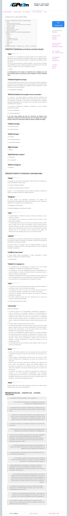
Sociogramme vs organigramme (12, 39)
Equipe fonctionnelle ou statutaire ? (13, 29)
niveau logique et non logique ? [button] (15, 89)
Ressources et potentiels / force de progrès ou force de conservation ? (19, 24)
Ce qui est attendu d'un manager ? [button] (15, 185)
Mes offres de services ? (57, 43)
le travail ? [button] (10, 136)
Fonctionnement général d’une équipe (13, 23)
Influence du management (11, 30)
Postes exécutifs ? (55, 45)
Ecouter (8, 43)
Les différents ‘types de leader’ (12, 38)
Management (9, 34)
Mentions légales (52, 513)
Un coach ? (54, 66)
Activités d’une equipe (10, 27)
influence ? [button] (10, 167)
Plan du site (35, 513)
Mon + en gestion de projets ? (58, 52)
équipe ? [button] (10, 69)
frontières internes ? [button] (13, 129)
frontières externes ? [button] (13, 126)
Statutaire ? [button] (11, 157)
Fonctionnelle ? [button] (11, 160)
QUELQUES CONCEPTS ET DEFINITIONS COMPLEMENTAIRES (18, 32)
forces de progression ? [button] (13, 110)
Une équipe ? (54, 64)
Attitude (8, 44)
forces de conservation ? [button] (13, 113)
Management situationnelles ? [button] (15, 205)
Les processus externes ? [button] (13, 142)
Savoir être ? (54, 37)
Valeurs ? (54, 68)
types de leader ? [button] (12, 259)
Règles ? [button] (10, 149)
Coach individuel (10, 42)
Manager (8, 33)
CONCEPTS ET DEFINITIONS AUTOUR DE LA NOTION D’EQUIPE (18, 20)
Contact (31, 513)
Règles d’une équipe (10, 28)
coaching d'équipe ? (56, 57)
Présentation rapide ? (56, 35)
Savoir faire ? (54, 38)
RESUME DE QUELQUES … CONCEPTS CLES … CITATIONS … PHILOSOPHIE (21, 46)
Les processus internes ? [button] (13, 139)
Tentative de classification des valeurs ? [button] (17, 301)
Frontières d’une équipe (11, 25)
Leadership (9, 37)
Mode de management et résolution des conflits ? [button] (19, 208)
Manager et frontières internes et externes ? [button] (18, 188)
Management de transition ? (57, 46)
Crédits (57, 513)
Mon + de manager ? (56, 51)
